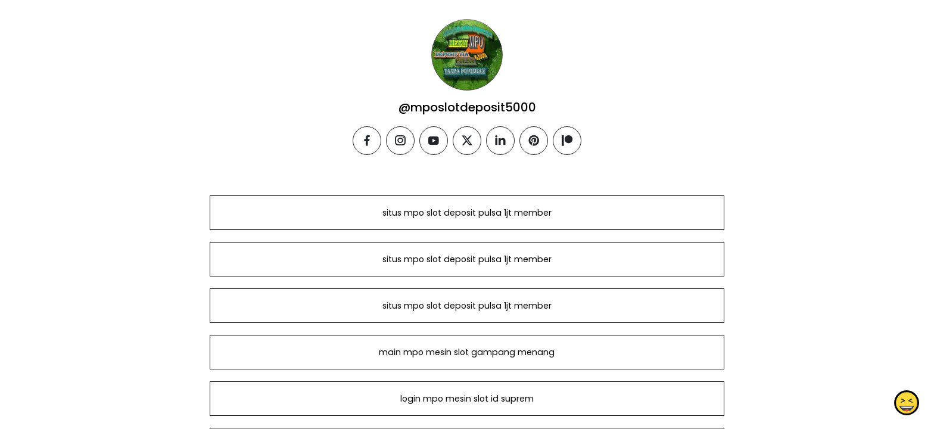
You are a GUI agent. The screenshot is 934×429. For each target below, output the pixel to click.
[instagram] (400, 140)
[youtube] (433, 140)
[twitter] (467, 140)
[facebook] (367, 140)
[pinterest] (533, 140)
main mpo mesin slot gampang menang (467, 352)
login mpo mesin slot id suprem (467, 399)
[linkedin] (500, 140)
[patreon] (567, 140)
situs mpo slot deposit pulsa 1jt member (467, 213)
